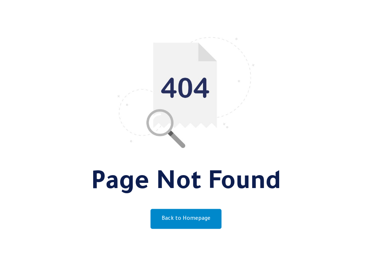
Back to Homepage (186, 219)
